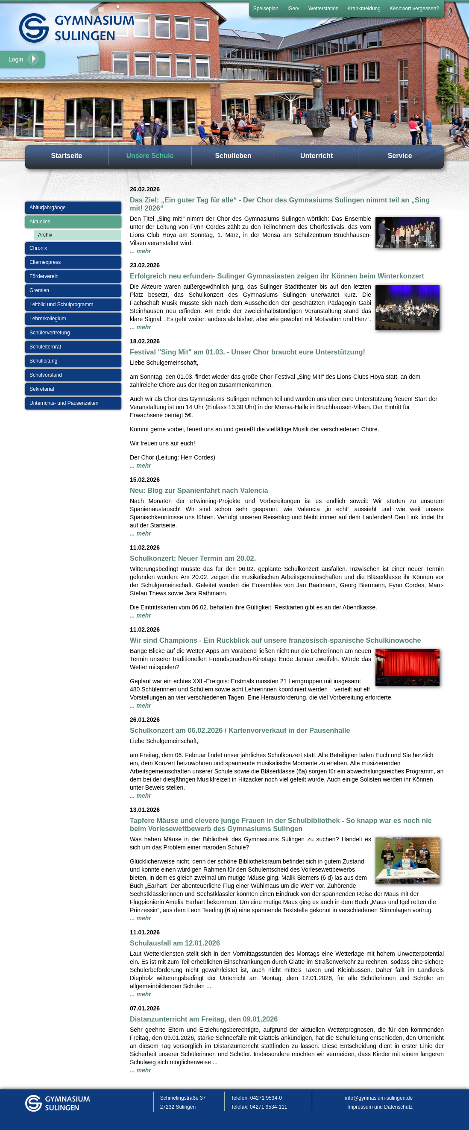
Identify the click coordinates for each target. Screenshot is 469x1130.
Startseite (66, 155)
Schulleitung (43, 361)
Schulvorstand (45, 375)
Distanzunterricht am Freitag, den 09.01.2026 (204, 1019)
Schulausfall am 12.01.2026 (175, 943)
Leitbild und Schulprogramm (61, 304)
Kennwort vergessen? (414, 9)
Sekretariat (41, 389)
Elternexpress (45, 262)
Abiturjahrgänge (47, 208)
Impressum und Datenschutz (380, 1107)
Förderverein (44, 276)
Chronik (38, 248)
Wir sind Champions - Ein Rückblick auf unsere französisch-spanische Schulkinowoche (275, 640)
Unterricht (316, 155)
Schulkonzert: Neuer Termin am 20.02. (193, 558)
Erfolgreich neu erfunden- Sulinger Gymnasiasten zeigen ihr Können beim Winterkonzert (277, 276)
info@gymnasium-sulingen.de (379, 1098)
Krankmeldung (364, 9)
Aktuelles (39, 222)
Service (400, 155)
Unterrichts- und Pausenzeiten (63, 403)
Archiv (45, 235)
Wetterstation (323, 9)
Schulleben (233, 155)
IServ (293, 9)
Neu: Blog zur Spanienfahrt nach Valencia (199, 490)
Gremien (39, 290)
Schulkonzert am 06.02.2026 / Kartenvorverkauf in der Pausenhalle (240, 730)
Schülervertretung (49, 333)
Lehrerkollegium (47, 319)
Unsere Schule (149, 155)
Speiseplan (265, 9)
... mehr (140, 251)
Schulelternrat (45, 347)
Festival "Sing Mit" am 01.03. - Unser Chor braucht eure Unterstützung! (247, 352)
